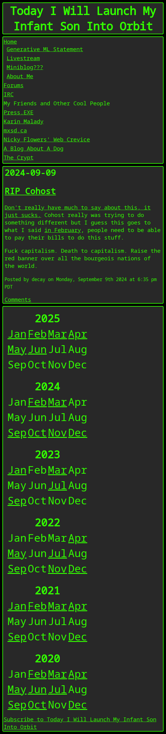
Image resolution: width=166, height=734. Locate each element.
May (17, 349)
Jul (57, 485)
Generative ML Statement (45, 49)
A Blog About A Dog (33, 148)
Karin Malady (23, 121)
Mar (57, 334)
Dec (77, 432)
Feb (37, 334)
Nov (57, 432)
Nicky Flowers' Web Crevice (47, 139)
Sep (17, 432)
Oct (37, 432)
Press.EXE (19, 112)
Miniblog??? (25, 67)
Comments (18, 299)
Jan (17, 334)
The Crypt (19, 157)
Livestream (23, 58)
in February (62, 230)
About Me (20, 76)
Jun (37, 349)
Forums (14, 85)
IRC (9, 94)
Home (10, 41)
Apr (77, 334)
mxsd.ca (15, 130)
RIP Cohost (30, 191)
